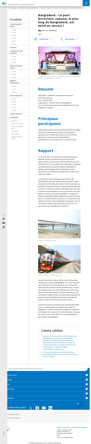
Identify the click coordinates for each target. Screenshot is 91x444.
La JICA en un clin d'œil (17, 123)
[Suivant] (87, 8)
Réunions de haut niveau (16, 67)
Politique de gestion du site (11, 418)
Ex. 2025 (13, 30)
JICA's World (14, 131)
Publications (14, 117)
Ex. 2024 (13, 32)
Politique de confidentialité (11, 421)
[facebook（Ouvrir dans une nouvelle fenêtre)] (3, 219)
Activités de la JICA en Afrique (17, 137)
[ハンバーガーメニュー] (86, 2)
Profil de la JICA (15, 134)
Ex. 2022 (13, 38)
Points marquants (16, 96)
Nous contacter (8, 402)
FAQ (3, 397)
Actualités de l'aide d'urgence (16, 52)
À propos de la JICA (9, 379)
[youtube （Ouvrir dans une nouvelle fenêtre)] (44, 411)
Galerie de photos (16, 114)
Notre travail (7, 383)
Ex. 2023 (13, 35)
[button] (42, 43)
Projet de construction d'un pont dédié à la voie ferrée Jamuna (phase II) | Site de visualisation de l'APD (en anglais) (60, 358)
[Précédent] (84, 8)
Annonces (13, 47)
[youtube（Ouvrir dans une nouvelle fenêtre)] (3, 223)
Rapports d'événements (14, 82)
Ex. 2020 (13, 44)
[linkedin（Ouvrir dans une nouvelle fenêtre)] (3, 227)
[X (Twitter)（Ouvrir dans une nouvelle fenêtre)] (3, 214)
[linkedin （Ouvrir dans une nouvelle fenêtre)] (50, 411)
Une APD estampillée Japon (17, 127)
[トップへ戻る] (78, 407)
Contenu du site (8, 392)
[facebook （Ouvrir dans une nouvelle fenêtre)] (37, 411)
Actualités (6, 388)
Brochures (14, 121)
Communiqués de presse (16, 25)
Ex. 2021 (13, 41)
